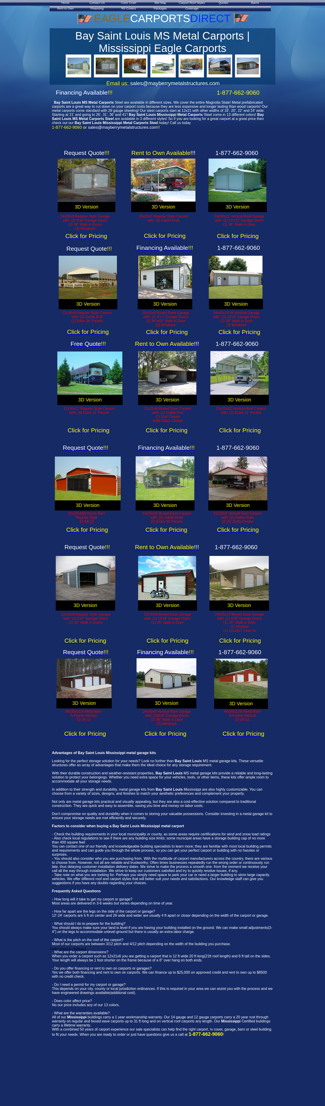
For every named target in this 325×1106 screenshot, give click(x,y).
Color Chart (128, 3)
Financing (97, 8)
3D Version (86, 207)
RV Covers (128, 8)
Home (65, 3)
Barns (255, 3)
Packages (160, 8)
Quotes (223, 3)
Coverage (191, 8)
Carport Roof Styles (192, 3)
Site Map (160, 3)
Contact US (97, 3)
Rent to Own (65, 8)
